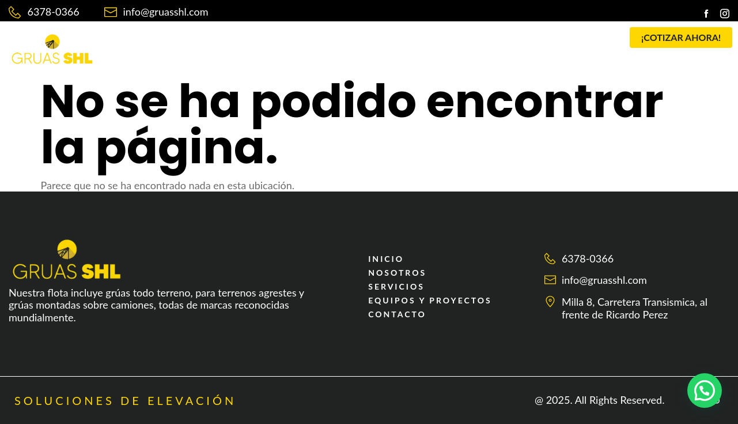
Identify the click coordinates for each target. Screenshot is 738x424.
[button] (322, 42)
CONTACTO (519, 41)
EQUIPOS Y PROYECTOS (420, 41)
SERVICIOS (319, 41)
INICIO (189, 41)
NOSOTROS (250, 41)
